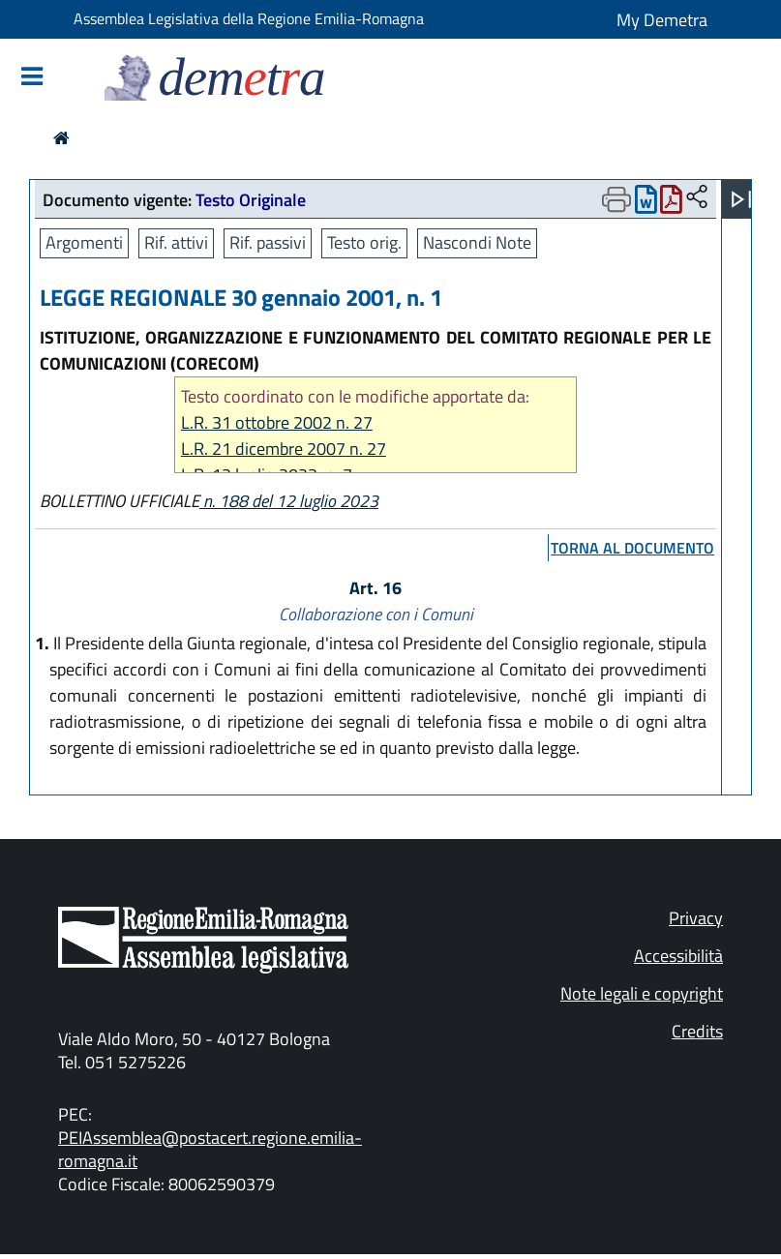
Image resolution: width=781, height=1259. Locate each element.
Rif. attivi (176, 242)
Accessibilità (678, 956)
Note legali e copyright (641, 993)
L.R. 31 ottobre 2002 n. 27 (277, 422)
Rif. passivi (267, 242)
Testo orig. (364, 242)
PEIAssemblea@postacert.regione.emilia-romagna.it (210, 1149)
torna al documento (632, 547)
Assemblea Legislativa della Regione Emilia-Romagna (249, 18)
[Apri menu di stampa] (616, 199)
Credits (697, 1031)
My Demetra (661, 20)
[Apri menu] (741, 199)
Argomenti (84, 242)
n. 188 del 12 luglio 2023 (288, 501)
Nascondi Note (477, 242)
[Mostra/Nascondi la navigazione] (32, 78)
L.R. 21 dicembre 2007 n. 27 (283, 448)
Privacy (696, 918)
